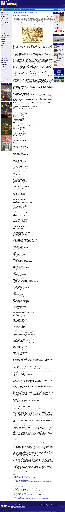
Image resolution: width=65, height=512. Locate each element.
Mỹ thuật (3, 45)
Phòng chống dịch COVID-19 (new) (6, 19)
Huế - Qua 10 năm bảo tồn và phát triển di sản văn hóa (23, 486)
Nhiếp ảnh (3, 47)
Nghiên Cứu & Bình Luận (6, 31)
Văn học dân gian (4, 49)
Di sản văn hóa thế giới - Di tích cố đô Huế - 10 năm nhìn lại (24, 490)
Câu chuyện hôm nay (5, 33)
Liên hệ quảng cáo (23, 9)
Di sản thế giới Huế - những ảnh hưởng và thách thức (23, 477)
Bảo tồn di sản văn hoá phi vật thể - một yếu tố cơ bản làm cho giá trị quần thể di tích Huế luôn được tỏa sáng (33, 481)
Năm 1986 (57, 28)
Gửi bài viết (16, 9)
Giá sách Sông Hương (5, 70)
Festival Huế (3, 37)
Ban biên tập (10, 9)
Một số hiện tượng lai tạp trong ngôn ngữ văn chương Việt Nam (25, 494)
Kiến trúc (3, 39)
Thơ (2, 28)
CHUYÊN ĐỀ (3, 68)
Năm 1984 (57, 25)
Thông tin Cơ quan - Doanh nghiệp (6, 76)
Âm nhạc (3, 41)
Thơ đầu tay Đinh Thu (18, 493)
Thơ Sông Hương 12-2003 (18, 489)
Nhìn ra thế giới (4, 56)
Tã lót (15, 497)
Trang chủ (3, 12)
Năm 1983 (57, 24)
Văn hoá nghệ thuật (5, 35)
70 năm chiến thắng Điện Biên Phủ (6, 23)
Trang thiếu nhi (4, 62)
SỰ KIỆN (3, 16)
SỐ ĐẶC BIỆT (3, 66)
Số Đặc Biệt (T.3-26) (61, 22)
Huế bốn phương (4, 54)
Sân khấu (3, 43)
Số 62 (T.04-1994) (56, 22)
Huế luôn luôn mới (4, 14)
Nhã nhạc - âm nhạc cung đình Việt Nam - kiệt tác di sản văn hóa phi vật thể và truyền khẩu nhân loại (31, 498)
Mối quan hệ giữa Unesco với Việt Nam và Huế (22, 478)
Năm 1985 (57, 27)
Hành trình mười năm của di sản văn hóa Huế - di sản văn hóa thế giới (26, 492)
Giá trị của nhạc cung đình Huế (19, 476)
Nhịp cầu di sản (4, 58)
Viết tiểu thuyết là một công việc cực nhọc (21, 495)
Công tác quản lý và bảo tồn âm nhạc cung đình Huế (23, 488)
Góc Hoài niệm (4, 64)
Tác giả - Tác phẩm (4, 81)
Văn (2, 26)
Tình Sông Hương (4, 79)
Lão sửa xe (58, 60)
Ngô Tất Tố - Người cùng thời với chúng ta (21, 480)
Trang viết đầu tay (4, 60)
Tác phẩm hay (3, 72)
